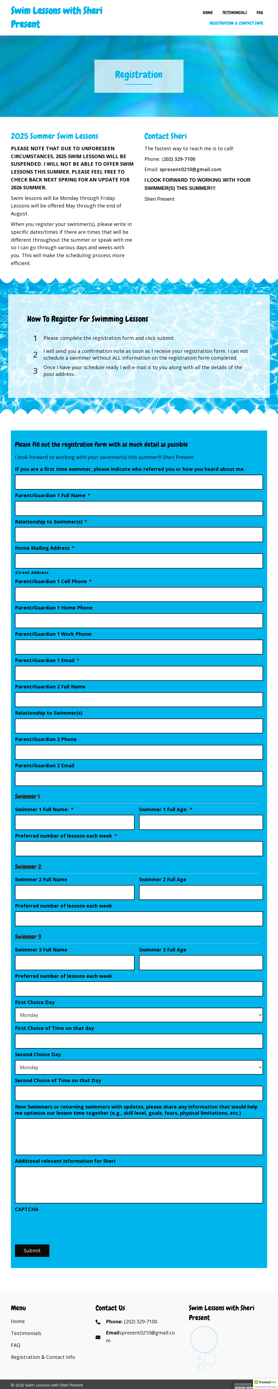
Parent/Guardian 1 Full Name (52, 495)
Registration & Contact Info (43, 1359)
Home (18, 1324)
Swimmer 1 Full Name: (44, 803)
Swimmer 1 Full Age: (165, 803)
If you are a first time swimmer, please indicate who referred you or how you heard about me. (130, 469)
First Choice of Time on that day (54, 1019)
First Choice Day (35, 993)
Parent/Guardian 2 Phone (46, 734)
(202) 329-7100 (140, 1324)
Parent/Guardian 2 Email (44, 760)
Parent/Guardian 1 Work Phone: (53, 631)
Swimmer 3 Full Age (162, 941)
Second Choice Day (38, 1045)
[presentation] (56, 1227)
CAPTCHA (26, 1212)
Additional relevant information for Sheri (65, 1157)
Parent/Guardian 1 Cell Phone (53, 579)
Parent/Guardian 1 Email (47, 657)
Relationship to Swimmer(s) (51, 521)
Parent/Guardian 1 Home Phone (54, 605)
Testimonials (26, 1336)
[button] (265, 1384)
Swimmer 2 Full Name (41, 872)
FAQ (15, 1348)
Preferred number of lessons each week (66, 829)
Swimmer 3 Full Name (41, 941)
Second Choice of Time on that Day (58, 1071)
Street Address (32, 570)
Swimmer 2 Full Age (162, 872)
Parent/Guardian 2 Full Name (50, 682)
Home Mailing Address (44, 546)
